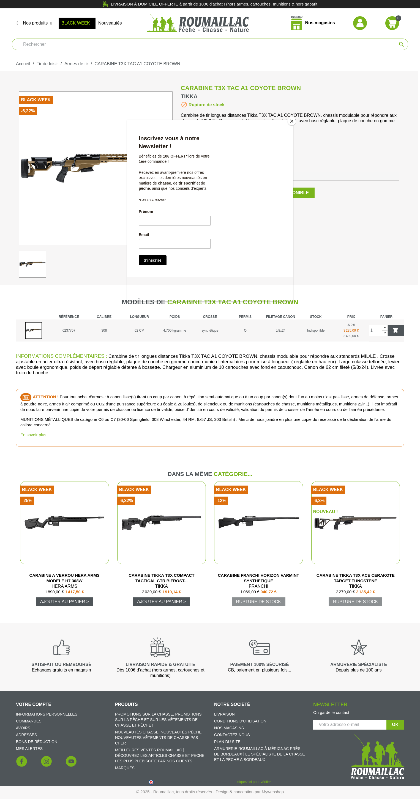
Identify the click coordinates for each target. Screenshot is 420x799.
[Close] (292, 121)
